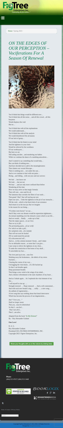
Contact (8, 409)
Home (10, 31)
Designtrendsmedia (35, 425)
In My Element (31, 316)
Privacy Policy (16, 409)
